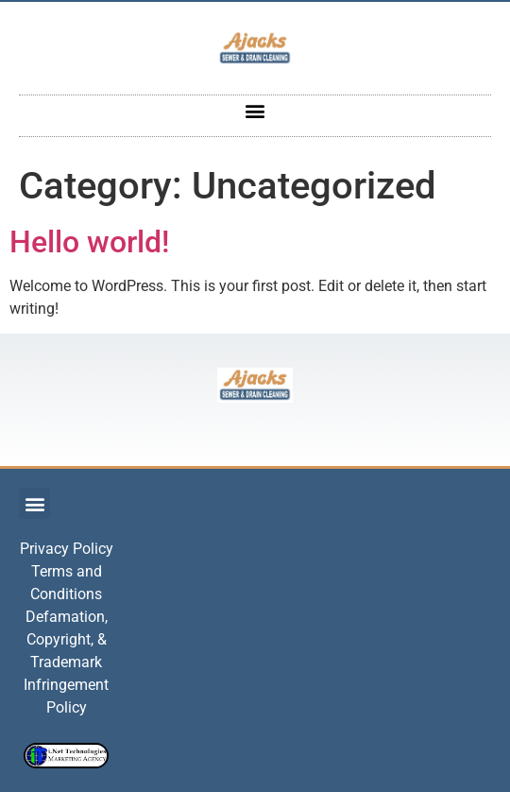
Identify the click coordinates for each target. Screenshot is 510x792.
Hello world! (89, 242)
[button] (255, 111)
